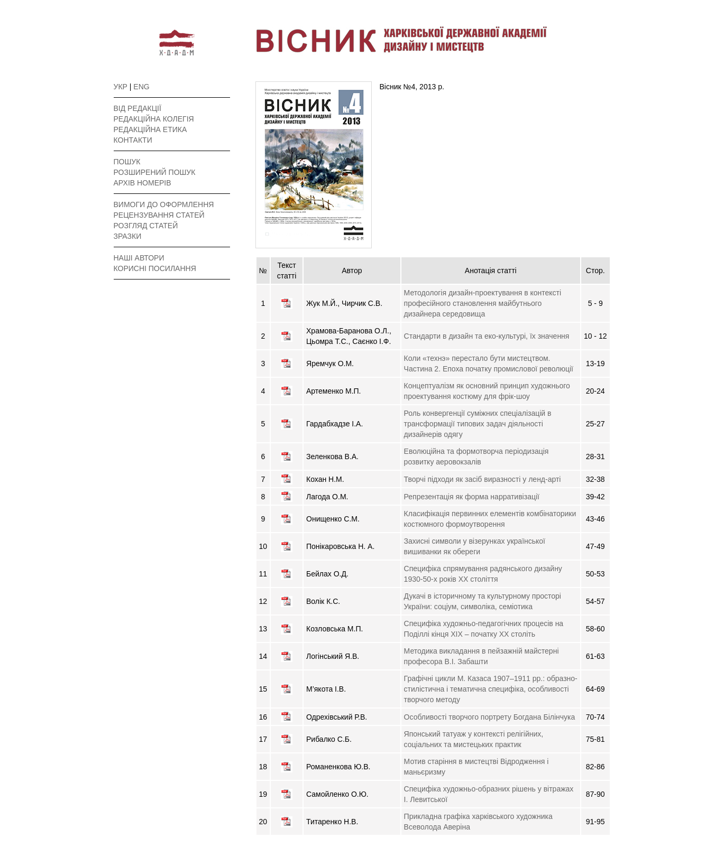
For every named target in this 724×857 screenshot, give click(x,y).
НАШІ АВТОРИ (139, 258)
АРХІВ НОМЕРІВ (142, 183)
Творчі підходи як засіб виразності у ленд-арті (482, 479)
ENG (141, 86)
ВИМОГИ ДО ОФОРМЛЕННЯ (164, 204)
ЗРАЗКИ (128, 236)
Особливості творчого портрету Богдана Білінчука (489, 717)
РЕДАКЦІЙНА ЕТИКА (150, 129)
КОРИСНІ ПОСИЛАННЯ (155, 268)
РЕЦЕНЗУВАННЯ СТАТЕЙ (159, 215)
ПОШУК (127, 161)
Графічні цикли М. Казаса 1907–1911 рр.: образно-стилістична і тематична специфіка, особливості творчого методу (491, 689)
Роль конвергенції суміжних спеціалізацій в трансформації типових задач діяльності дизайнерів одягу (478, 424)
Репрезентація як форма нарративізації (471, 496)
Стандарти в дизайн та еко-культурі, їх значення (487, 336)
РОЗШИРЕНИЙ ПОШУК (155, 172)
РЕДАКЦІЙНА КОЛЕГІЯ (154, 119)
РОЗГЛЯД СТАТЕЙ (146, 225)
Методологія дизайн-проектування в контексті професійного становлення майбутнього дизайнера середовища (483, 303)
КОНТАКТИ (133, 140)
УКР (120, 86)
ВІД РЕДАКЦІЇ (137, 108)
